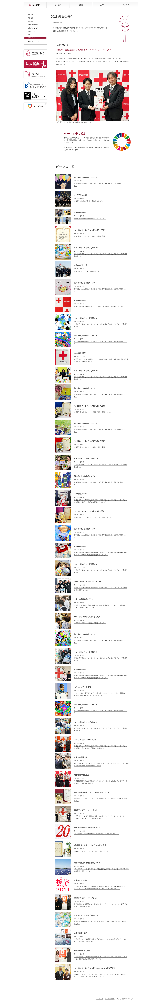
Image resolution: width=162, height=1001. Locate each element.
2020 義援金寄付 (80, 494)
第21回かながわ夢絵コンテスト (85, 705)
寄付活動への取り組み (82, 951)
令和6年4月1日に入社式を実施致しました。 (89, 271)
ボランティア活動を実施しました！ (87, 617)
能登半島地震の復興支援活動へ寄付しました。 (90, 219)
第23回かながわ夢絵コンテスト (85, 529)
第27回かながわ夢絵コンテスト (85, 336)
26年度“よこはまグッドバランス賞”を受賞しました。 (92, 851)
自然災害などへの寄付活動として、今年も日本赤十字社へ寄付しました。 (99, 306)
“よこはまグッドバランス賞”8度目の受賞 (89, 406)
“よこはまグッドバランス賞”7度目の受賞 (89, 441)
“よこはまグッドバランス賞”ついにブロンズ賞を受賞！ (94, 968)
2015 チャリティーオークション (86, 810)
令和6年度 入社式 (80, 265)
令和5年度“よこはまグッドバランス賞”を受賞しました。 (93, 236)
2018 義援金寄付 (80, 669)
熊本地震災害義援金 (81, 775)
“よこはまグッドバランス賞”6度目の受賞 (89, 511)
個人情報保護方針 (109, 998)
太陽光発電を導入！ (81, 933)
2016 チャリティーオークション (86, 740)
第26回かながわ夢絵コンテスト (85, 388)
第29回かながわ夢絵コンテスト (85, 177)
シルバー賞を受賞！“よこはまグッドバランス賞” (92, 792)
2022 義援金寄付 (80, 353)
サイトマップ (99, 998)
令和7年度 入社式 (80, 195)
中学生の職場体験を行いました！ (86, 599)
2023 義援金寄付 (80, 300)
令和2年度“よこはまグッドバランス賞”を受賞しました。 (93, 447)
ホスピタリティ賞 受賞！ (83, 687)
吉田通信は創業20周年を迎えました (87, 828)
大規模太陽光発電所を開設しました (87, 863)
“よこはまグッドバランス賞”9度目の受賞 (89, 230)
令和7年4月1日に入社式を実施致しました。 (89, 201)
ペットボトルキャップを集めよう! (86, 248)
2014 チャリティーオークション (86, 898)
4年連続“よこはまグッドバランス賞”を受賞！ (91, 845)
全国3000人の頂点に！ (82, 880)
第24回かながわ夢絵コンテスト (85, 476)
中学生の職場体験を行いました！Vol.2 (88, 582)
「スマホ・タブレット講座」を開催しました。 (90, 623)
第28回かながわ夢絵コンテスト (85, 283)
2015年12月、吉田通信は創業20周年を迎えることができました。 (96, 834)
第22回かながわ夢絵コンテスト (85, 634)
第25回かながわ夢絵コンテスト (85, 423)
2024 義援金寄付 (80, 213)
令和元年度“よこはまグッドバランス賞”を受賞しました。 (93, 517)
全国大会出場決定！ (81, 757)
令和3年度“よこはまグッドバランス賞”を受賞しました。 (93, 412)
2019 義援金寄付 (80, 546)
